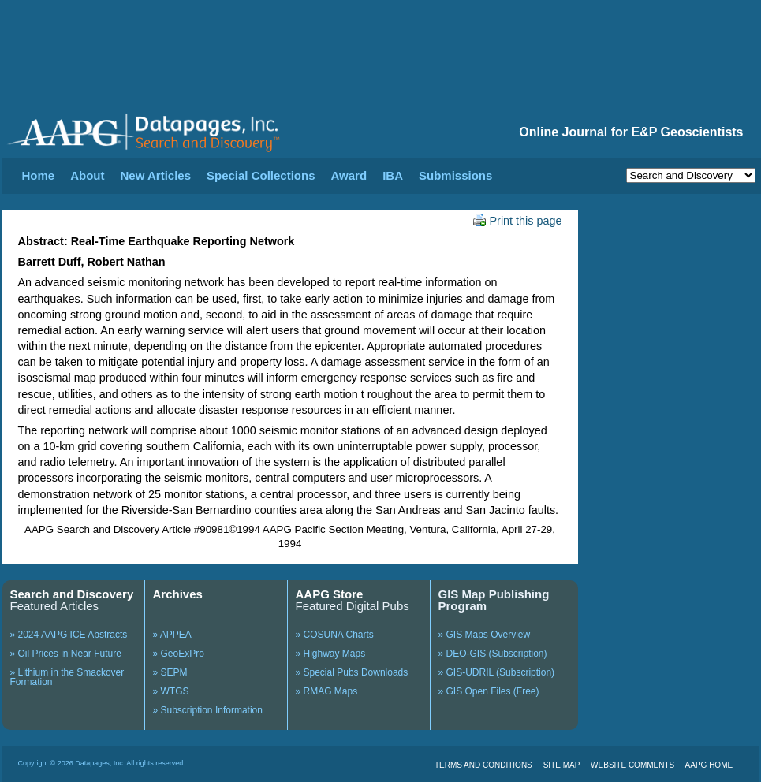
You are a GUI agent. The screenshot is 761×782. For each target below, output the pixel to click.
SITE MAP (561, 765)
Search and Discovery (72, 594)
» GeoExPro (178, 653)
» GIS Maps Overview (484, 634)
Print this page (517, 220)
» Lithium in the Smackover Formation (67, 677)
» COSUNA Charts (335, 634)
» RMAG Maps (327, 691)
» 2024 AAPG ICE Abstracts (69, 634)
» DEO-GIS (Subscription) (492, 653)
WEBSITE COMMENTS (632, 765)
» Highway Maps (331, 653)
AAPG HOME (709, 765)
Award (349, 175)
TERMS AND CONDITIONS (483, 765)
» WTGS (171, 691)
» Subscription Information (208, 710)
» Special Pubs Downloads (352, 672)
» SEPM (170, 672)
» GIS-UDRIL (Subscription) (496, 672)
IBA (392, 175)
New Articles (156, 175)
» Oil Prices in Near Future (65, 653)
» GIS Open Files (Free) (488, 691)
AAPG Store (330, 594)
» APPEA (172, 634)
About (87, 175)
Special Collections (261, 175)
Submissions (455, 175)
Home (38, 175)
